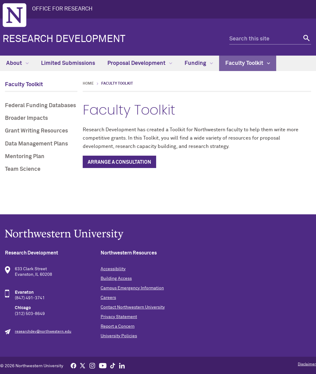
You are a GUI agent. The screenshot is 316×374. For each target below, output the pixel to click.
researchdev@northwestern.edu (43, 332)
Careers (108, 298)
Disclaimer (307, 364)
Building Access (116, 278)
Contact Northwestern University (133, 307)
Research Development (63, 39)
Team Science (22, 169)
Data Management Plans (36, 144)
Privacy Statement (119, 317)
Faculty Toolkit (247, 63)
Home (88, 84)
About (17, 63)
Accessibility (113, 269)
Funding (199, 63)
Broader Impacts (26, 118)
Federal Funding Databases (40, 105)
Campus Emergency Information (132, 288)
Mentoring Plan (24, 156)
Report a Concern (118, 326)
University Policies (119, 336)
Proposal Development (139, 63)
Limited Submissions (68, 63)
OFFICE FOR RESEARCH (62, 9)
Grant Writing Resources (36, 131)
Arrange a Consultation (119, 162)
